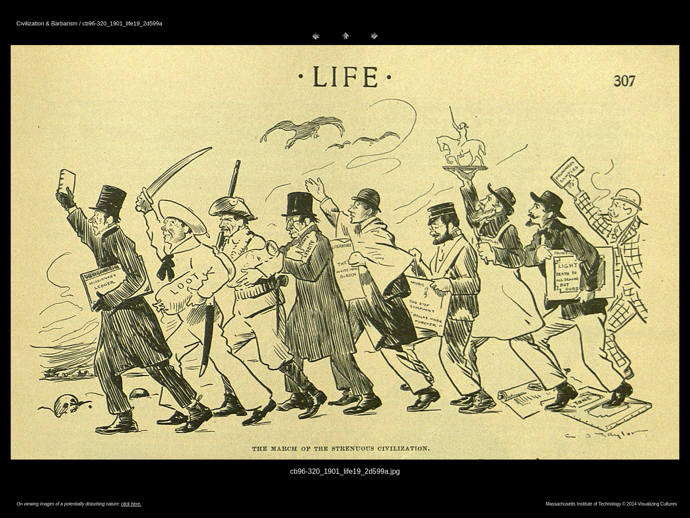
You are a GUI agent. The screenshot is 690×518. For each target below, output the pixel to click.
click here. (131, 503)
